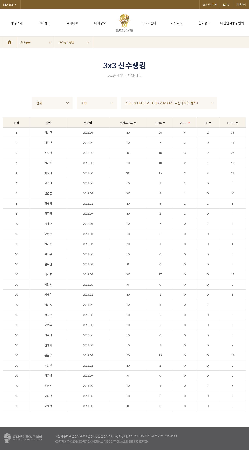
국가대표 (72, 23)
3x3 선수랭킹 (74, 42)
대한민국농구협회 (232, 23)
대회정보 (100, 23)
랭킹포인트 (128, 122)
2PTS (184, 122)
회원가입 (241, 4)
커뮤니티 (176, 23)
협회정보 (204, 23)
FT (207, 122)
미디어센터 (149, 23)
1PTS (160, 122)
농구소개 (17, 23)
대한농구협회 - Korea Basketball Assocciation (22, 438)
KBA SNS (10, 4)
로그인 (226, 4)
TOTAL (232, 122)
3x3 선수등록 (210, 4)
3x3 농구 (45, 23)
